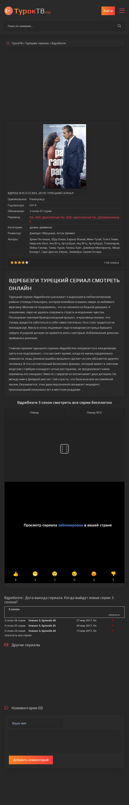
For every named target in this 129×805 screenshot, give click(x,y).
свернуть (114, 614)
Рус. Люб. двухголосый (44, 217)
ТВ (32, 10)
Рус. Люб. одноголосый (75, 217)
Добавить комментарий (31, 760)
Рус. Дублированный (105, 217)
